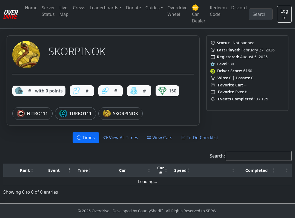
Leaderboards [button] (104, 8)
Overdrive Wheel (177, 11)
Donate (133, 8)
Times (86, 138)
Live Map (63, 11)
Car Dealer (198, 14)
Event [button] (54, 170)
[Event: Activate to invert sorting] (55, 170)
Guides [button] (152, 8)
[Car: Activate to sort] (124, 170)
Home (31, 8)
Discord (239, 8)
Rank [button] (25, 170)
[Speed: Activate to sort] (182, 170)
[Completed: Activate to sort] (258, 170)
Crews (79, 8)
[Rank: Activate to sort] (26, 170)
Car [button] (122, 170)
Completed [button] (256, 170)
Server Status (48, 11)
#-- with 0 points (39, 91)
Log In (284, 14)
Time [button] (83, 170)
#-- (82, 91)
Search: (217, 156)
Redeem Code (218, 11)
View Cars (159, 138)
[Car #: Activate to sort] (162, 170)
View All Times (121, 138)
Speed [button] (180, 170)
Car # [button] (160, 170)
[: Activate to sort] (215, 170)
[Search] (261, 14)
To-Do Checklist (199, 138)
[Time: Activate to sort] (85, 170)
